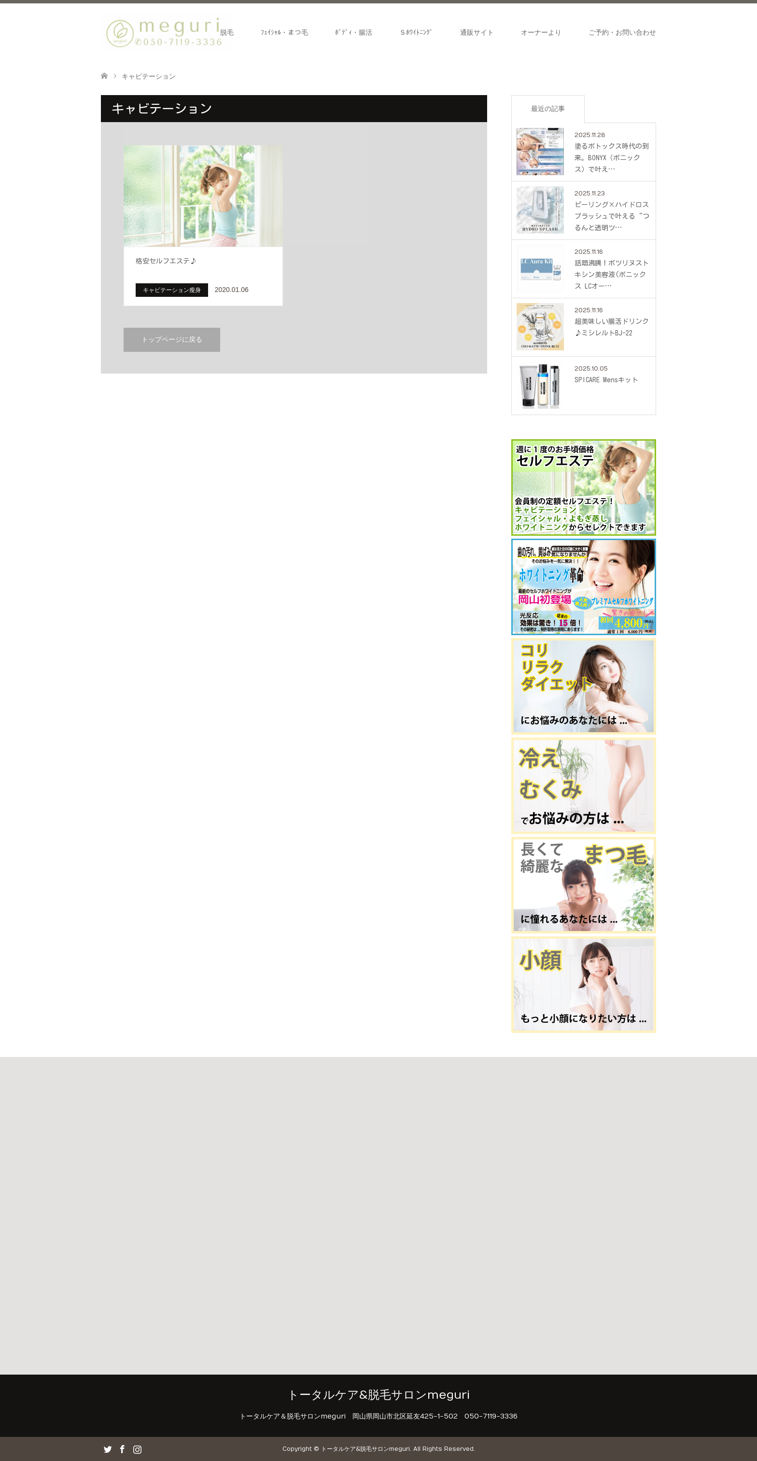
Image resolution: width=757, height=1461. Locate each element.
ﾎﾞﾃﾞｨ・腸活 (353, 32)
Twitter (107, 1448)
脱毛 (227, 32)
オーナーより (541, 32)
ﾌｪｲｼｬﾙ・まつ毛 (284, 32)
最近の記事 (548, 108)
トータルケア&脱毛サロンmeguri (378, 1395)
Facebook (122, 1448)
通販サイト (477, 32)
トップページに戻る (171, 339)
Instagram (137, 1448)
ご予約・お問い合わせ (622, 32)
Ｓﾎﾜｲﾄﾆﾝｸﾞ (416, 32)
